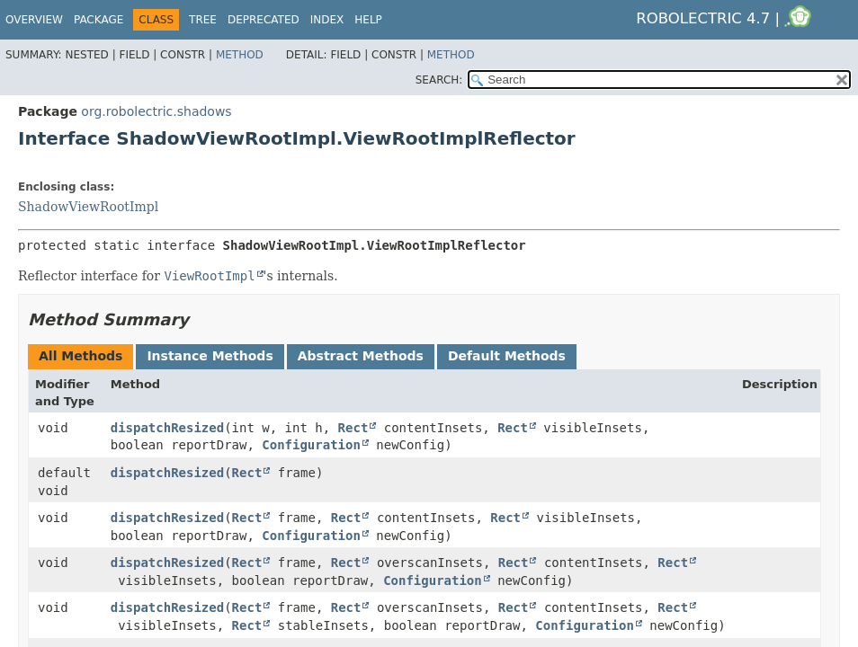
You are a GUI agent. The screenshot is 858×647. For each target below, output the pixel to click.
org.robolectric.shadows (156, 111)
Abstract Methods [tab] (361, 356)
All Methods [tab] (80, 356)
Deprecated (263, 19)
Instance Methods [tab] (210, 356)
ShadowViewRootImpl (88, 206)
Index (327, 19)
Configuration (311, 445)
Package (98, 19)
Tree (203, 19)
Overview (34, 19)
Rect (353, 428)
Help (368, 19)
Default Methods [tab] (507, 356)
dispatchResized (167, 428)
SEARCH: (439, 80)
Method (240, 55)
